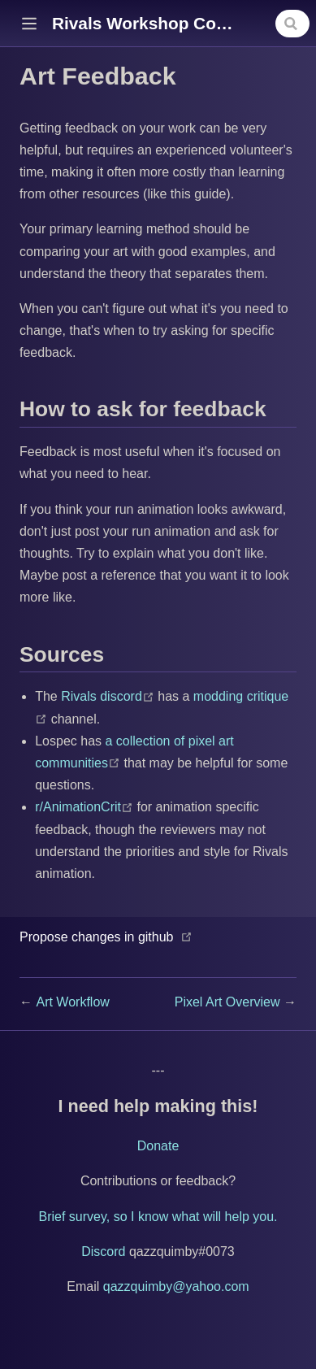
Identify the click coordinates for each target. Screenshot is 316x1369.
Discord (103, 1251)
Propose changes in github (96, 937)
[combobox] (292, 23)
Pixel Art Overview (229, 1002)
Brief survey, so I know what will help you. (157, 1216)
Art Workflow (72, 1002)
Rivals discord (109, 696)
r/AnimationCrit (85, 807)
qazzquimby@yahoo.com (176, 1286)
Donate (158, 1146)
